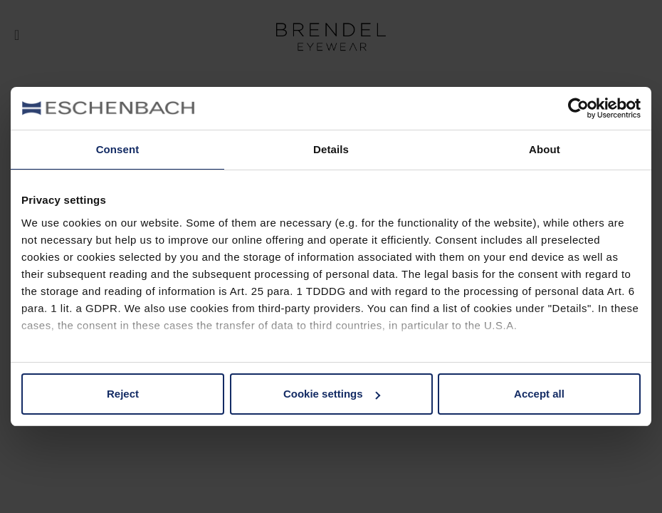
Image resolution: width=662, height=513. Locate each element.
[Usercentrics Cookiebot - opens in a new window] (578, 108)
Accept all (539, 394)
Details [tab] (331, 149)
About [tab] (544, 149)
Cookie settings (331, 394)
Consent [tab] (118, 149)
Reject (123, 394)
